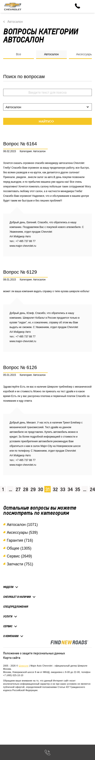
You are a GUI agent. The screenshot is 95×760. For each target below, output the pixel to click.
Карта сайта (11, 657)
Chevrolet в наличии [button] (17, 596)
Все (18, 54)
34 (70, 489)
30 (40, 489)
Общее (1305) (19, 548)
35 (77, 489)
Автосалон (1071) (22, 524)
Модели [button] (8, 587)
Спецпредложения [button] (15, 606)
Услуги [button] (7, 616)
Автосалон (15, 21)
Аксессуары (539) (22, 532)
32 (55, 489)
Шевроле (23, 666)
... (10, 489)
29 (33, 489)
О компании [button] (10, 636)
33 (62, 489)
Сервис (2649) (19, 556)
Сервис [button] (7, 626)
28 (25, 489)
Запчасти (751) (20, 564)
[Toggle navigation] (88, 6)
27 (18, 489)
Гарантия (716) (20, 540)
